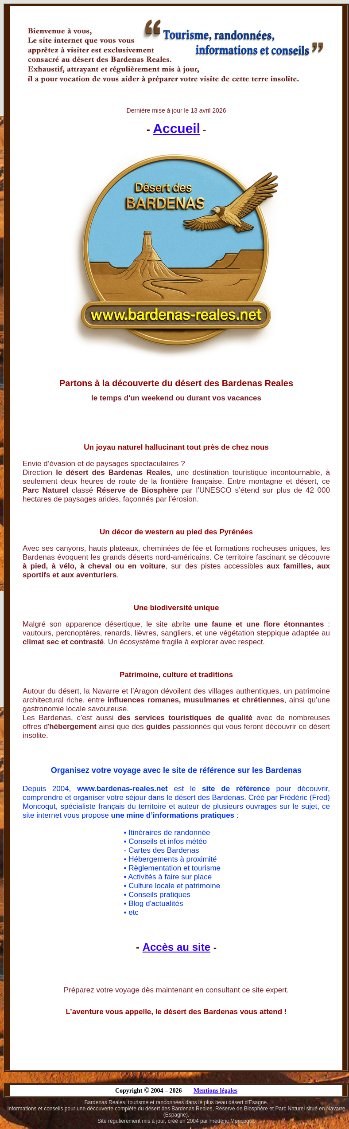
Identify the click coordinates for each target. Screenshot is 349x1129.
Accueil (176, 128)
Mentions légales (215, 1090)
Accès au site (176, 947)
